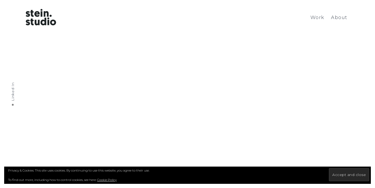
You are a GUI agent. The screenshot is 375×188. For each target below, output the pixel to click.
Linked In (12, 91)
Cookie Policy (107, 180)
